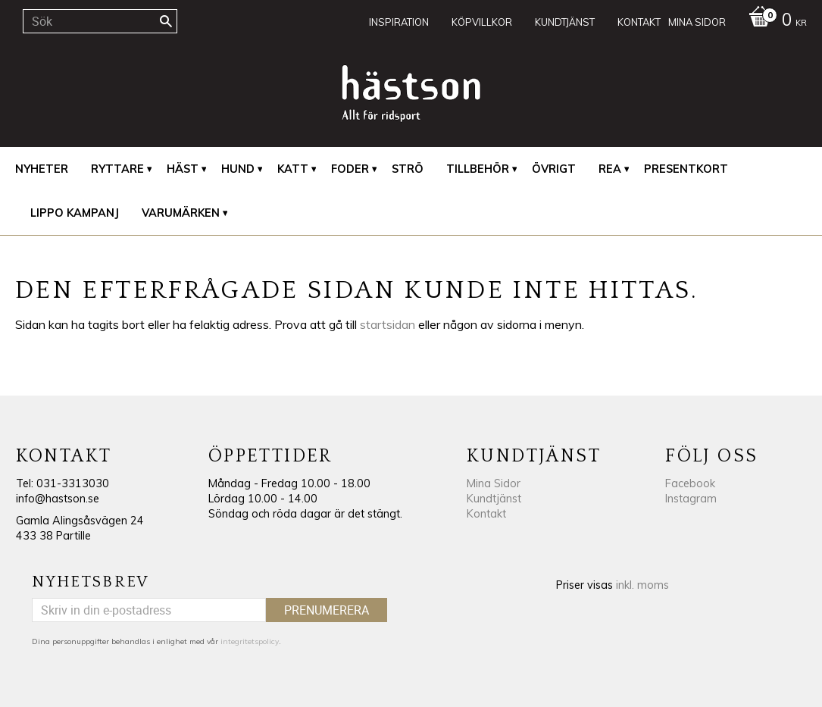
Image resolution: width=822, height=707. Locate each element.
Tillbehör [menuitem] (477, 169)
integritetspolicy (249, 641)
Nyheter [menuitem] (41, 169)
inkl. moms (642, 585)
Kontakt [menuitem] (639, 22)
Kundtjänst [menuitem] (565, 22)
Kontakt (486, 514)
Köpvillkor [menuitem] (482, 22)
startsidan (387, 324)
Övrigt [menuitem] (554, 169)
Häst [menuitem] (182, 169)
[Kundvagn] (774, 21)
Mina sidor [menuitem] (697, 22)
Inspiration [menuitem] (399, 22)
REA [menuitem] (610, 169)
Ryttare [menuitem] (117, 169)
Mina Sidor (493, 483)
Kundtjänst (494, 498)
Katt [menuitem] (292, 169)
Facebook (690, 483)
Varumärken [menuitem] (181, 213)
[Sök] (166, 21)
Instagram (691, 498)
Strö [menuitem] (408, 169)
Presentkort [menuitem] (686, 169)
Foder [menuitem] (350, 169)
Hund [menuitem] (238, 169)
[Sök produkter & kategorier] (100, 21)
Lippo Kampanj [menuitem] (74, 213)
